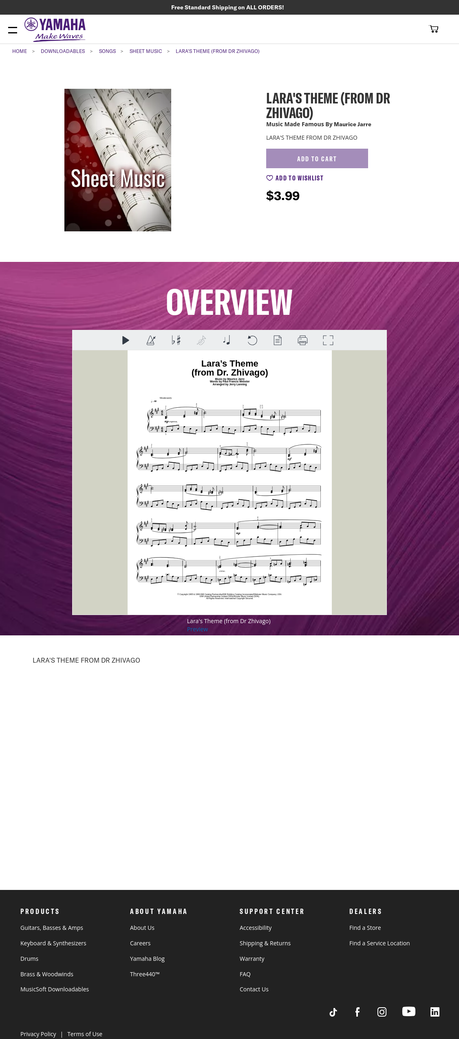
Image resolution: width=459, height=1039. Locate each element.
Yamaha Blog (147, 958)
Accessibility (255, 927)
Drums (29, 958)
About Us (142, 927)
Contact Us (254, 989)
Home (19, 52)
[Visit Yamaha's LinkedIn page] (442, 1014)
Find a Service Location (379, 943)
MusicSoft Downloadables (54, 989)
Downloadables (63, 52)
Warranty (252, 958)
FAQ (245, 974)
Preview (197, 630)
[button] (432, 30)
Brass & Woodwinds (46, 974)
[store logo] (57, 32)
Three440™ (144, 974)
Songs (107, 52)
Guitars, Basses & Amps (51, 927)
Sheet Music (146, 52)
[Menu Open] (12, 32)
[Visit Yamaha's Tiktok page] (341, 1014)
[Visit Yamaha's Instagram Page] (389, 1014)
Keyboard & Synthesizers (53, 943)
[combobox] (404, 30)
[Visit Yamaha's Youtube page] (416, 1016)
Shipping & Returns (265, 943)
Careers (140, 943)
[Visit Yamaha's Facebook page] (365, 1014)
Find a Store (365, 927)
